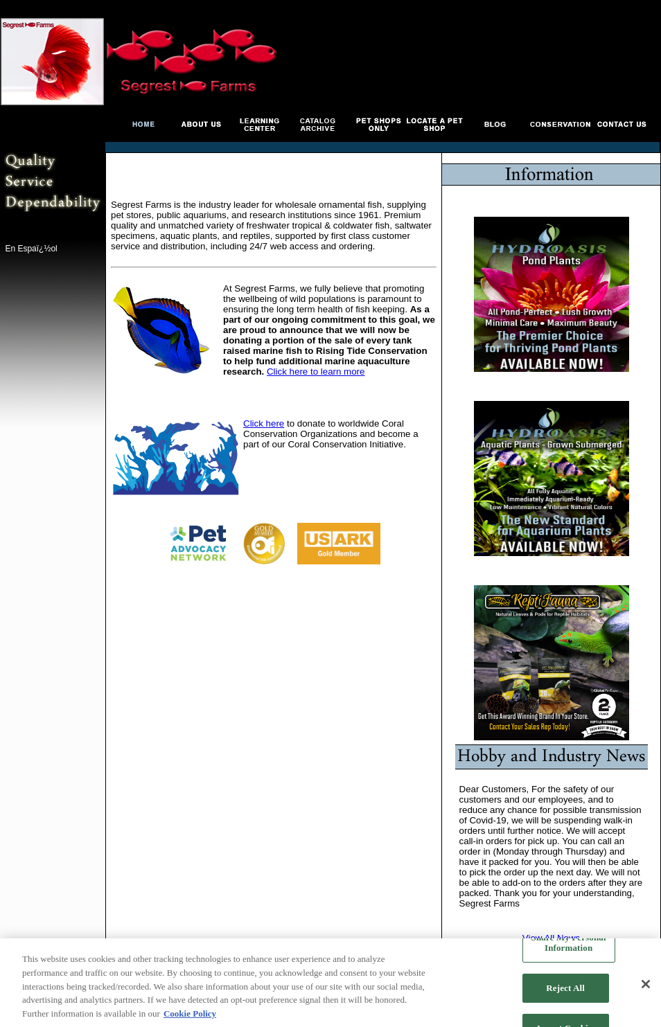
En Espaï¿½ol (31, 248)
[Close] (646, 985)
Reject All (565, 989)
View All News (551, 938)
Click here (263, 423)
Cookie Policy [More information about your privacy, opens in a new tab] (190, 1014)
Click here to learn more (315, 371)
